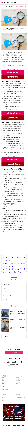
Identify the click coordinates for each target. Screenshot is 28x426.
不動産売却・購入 (7, 284)
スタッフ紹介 (3, 382)
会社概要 (2, 380)
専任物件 (2, 386)
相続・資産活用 (7, 295)
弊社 (23, 221)
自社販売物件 (3, 385)
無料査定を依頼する (12, 72)
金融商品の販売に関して (5, 389)
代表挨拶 (2, 379)
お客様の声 (3, 383)
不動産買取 (6, 288)
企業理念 (2, 377)
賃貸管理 (5, 299)
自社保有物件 (3, 388)
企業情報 (3, 376)
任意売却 (5, 291)
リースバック (3, 400)
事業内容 (3, 394)
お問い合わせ (14, 352)
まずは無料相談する (13, 77)
